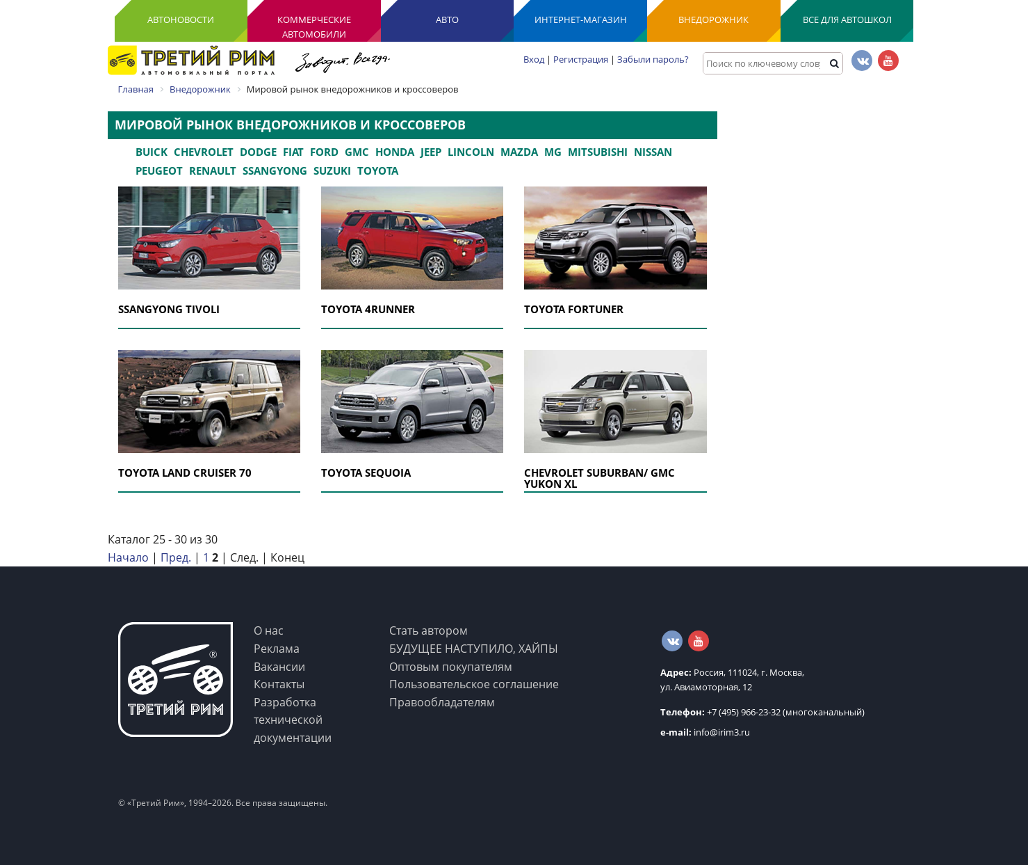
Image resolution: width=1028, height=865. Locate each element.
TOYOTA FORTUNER (573, 309)
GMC (357, 152)
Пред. (176, 557)
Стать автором (428, 630)
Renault (212, 170)
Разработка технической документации (293, 720)
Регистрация (580, 59)
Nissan (653, 152)
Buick (152, 152)
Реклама (277, 648)
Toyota (377, 170)
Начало (128, 557)
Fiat (293, 152)
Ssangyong (275, 170)
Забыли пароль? (653, 59)
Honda (394, 152)
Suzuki (332, 170)
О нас (269, 630)
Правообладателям (442, 702)
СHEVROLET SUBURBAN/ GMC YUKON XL (599, 478)
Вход (533, 59)
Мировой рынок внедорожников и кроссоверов (290, 124)
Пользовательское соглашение (474, 684)
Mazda (519, 152)
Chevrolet (204, 152)
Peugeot (159, 170)
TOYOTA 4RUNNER (368, 309)
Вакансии (279, 666)
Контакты (279, 684)
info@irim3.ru (705, 732)
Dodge (258, 152)
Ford (324, 152)
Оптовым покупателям (450, 666)
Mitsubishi (598, 152)
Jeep (431, 152)
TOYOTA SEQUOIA (366, 472)
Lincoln (471, 152)
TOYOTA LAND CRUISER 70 (185, 472)
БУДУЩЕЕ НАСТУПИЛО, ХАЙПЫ (473, 648)
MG (553, 152)
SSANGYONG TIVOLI (169, 309)
